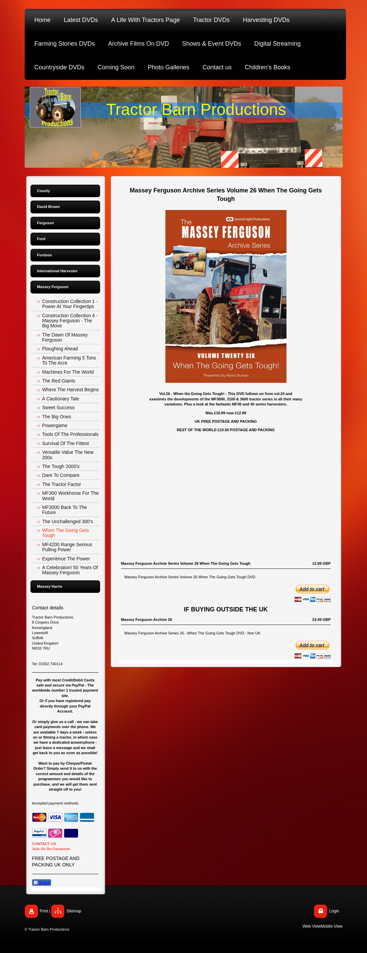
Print (44, 911)
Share (41, 882)
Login (334, 911)
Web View (311, 926)
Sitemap (73, 911)
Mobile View (331, 926)
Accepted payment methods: (55, 803)
